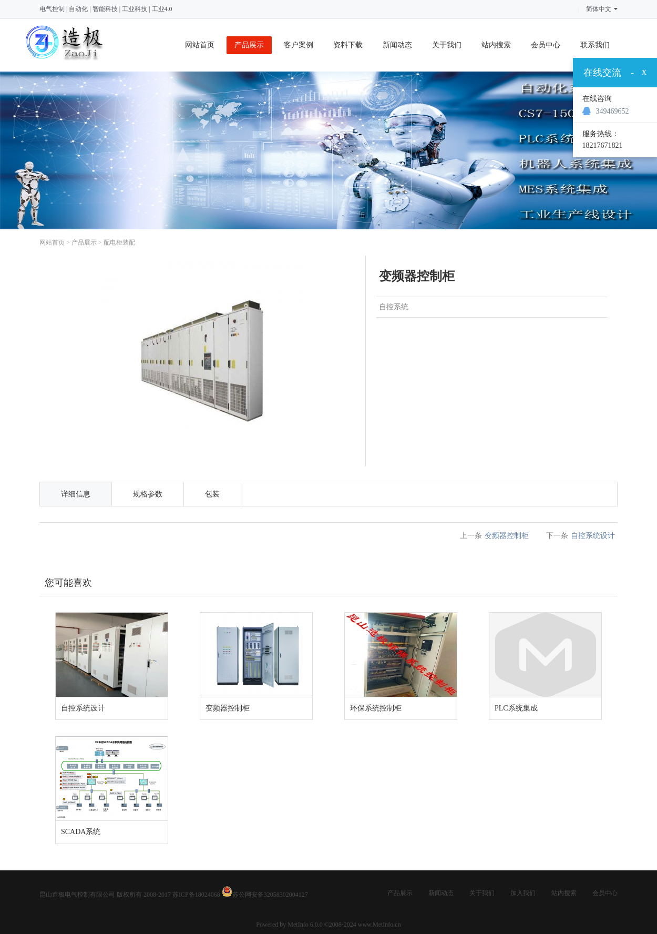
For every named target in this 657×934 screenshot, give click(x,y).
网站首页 (199, 45)
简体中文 (602, 9)
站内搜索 (496, 45)
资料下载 (348, 45)
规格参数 (147, 494)
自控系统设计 (593, 536)
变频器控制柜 (507, 536)
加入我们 (523, 893)
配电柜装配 (119, 242)
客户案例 (298, 45)
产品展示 (249, 45)
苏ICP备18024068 (196, 894)
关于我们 (446, 45)
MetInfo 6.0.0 (305, 924)
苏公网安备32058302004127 (270, 894)
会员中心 (545, 45)
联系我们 (595, 45)
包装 (212, 494)
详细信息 (75, 494)
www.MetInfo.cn (379, 924)
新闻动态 (397, 45)
